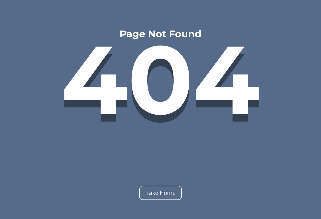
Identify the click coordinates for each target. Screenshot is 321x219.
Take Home (160, 193)
